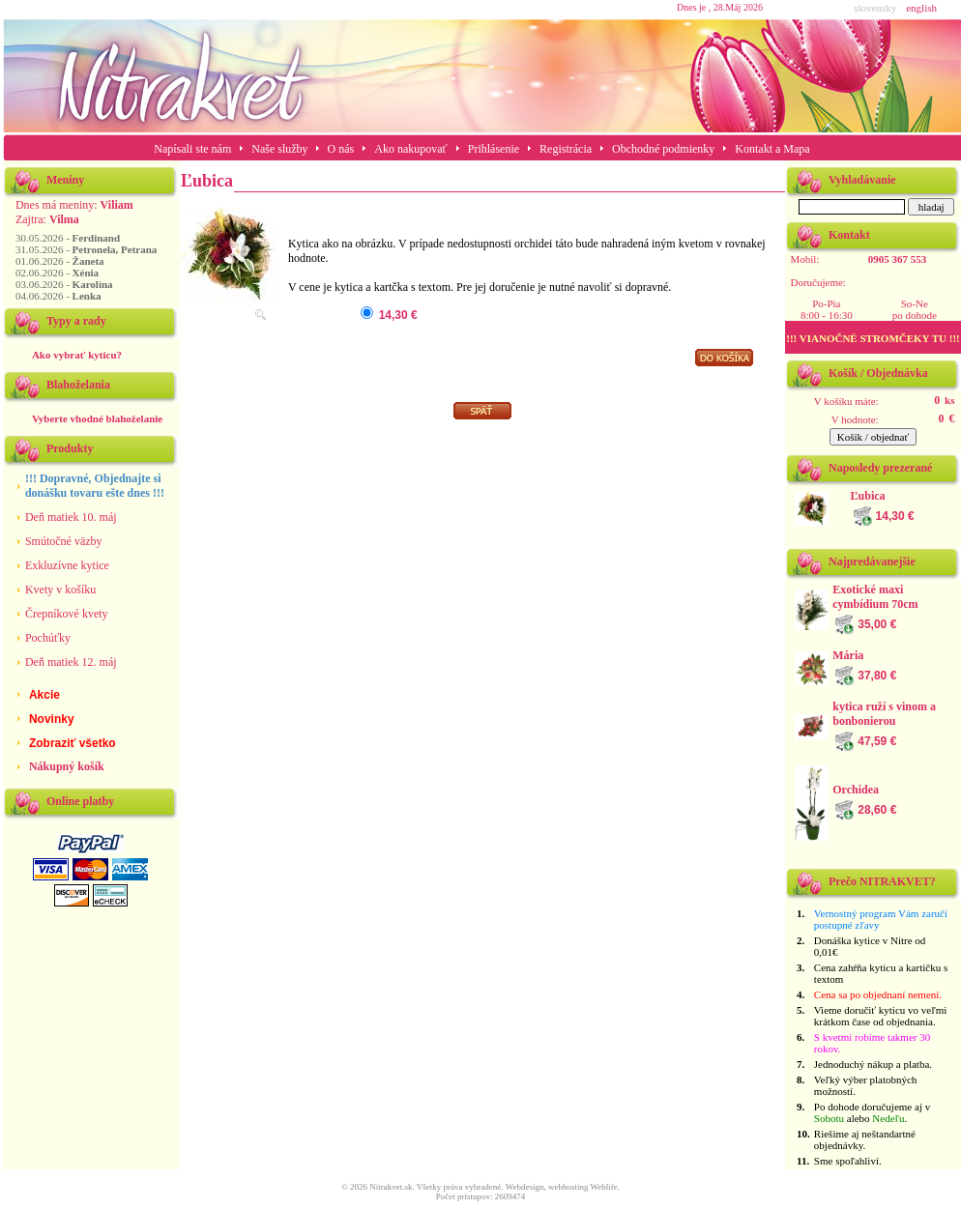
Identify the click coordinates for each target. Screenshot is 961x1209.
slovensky (875, 8)
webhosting (568, 1187)
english (921, 8)
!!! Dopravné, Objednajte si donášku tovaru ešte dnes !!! (94, 486)
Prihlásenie (493, 149)
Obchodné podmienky (663, 149)
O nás (341, 149)
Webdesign (525, 1187)
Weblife (604, 1187)
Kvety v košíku (60, 589)
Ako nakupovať (410, 149)
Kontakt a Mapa (772, 149)
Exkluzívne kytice (67, 565)
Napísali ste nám (192, 149)
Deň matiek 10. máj (71, 517)
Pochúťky (48, 638)
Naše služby (280, 149)
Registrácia (565, 149)
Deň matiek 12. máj (71, 662)
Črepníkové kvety (66, 613)
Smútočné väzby (63, 541)
